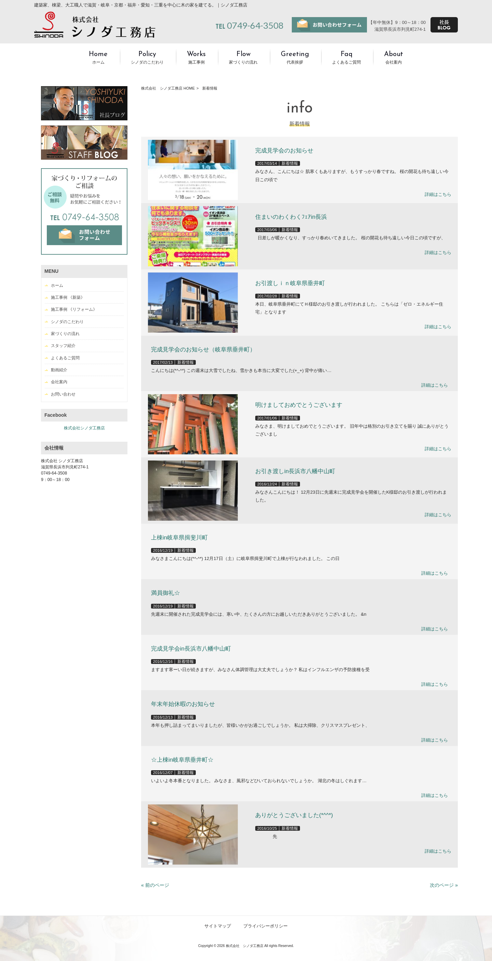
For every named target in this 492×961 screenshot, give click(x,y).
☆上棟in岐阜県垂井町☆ (182, 760)
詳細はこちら (438, 194)
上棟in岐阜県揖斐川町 (179, 537)
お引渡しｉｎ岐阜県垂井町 (290, 283)
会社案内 (59, 381)
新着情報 (290, 163)
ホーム (57, 285)
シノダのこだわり (67, 321)
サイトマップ (217, 926)
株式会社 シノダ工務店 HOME (168, 88)
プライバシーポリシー (265, 926)
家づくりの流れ (65, 333)
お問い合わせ (63, 394)
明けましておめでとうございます (298, 405)
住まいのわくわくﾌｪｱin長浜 (291, 217)
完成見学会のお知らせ (284, 150)
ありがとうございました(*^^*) (294, 815)
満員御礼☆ (165, 593)
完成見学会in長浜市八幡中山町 (191, 648)
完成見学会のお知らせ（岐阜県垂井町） (203, 349)
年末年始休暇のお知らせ (183, 704)
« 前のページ (155, 885)
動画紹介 (59, 370)
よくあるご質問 (65, 358)
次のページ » (444, 885)
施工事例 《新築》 (68, 297)
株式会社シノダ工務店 (84, 428)
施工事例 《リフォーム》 (74, 309)
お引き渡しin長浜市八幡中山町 (295, 471)
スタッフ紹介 (63, 345)
